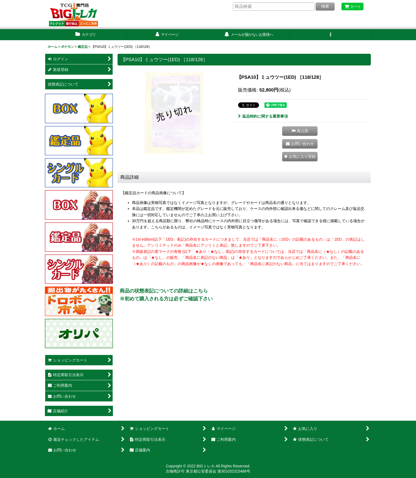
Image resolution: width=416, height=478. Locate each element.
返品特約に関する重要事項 (263, 116)
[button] (330, 34)
